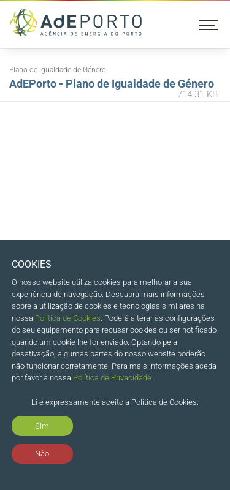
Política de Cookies (68, 318)
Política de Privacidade (112, 377)
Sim (42, 426)
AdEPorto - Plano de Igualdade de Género (113, 89)
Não (42, 453)
